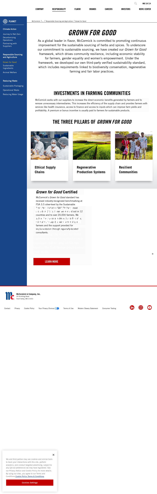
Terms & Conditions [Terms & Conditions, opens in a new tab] (35, 476)
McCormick (36, 40)
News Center (145, 9)
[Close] (53, 455)
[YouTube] (149, 484)
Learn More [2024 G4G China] (51, 438)
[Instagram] (140, 484)
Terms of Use (68, 485)
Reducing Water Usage (13, 113)
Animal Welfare (10, 91)
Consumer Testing (109, 485)
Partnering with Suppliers (10, 63)
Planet (57, 40)
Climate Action (9, 48)
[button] (135, 3)
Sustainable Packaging (13, 105)
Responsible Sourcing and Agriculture (12, 74)
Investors (125, 9)
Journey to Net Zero (11, 53)
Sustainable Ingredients (8, 85)
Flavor (77, 9)
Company (39, 9)
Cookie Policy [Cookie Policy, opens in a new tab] (21, 476)
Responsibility (59, 9)
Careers (108, 9)
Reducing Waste (10, 100)
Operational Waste (11, 109)
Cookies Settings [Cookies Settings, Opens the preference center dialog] (30, 482)
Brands (92, 9)
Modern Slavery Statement (88, 485)
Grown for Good (10, 81)
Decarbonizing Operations (9, 57)
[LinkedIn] (132, 484)
